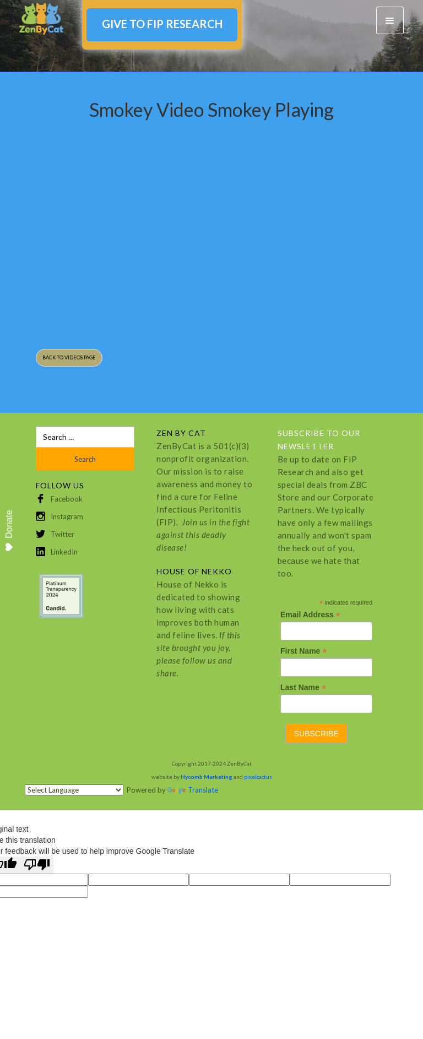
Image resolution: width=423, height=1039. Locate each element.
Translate (192, 789)
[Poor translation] (36, 865)
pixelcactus (258, 776)
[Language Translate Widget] (74, 789)
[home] (41, 19)
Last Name (303, 687)
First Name (303, 651)
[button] (390, 20)
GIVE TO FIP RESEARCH (162, 23)
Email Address (310, 615)
